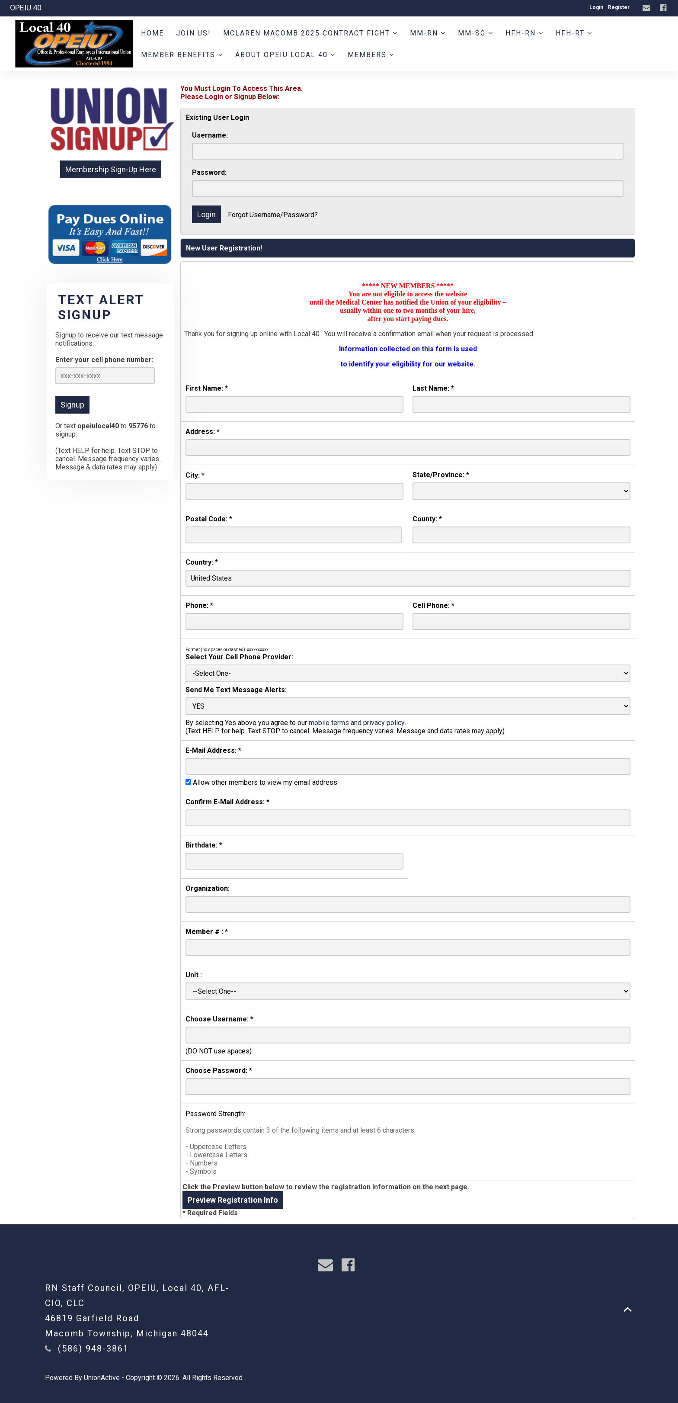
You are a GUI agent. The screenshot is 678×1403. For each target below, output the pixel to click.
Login (596, 7)
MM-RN (428, 33)
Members (371, 55)
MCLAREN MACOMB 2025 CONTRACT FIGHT (310, 33)
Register (619, 7)
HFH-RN (524, 33)
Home (152, 33)
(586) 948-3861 (93, 1348)
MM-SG (475, 33)
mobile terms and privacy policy (357, 723)
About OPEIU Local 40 (285, 55)
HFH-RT (574, 33)
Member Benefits (182, 55)
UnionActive (102, 1378)
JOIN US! (193, 33)
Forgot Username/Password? (273, 215)
